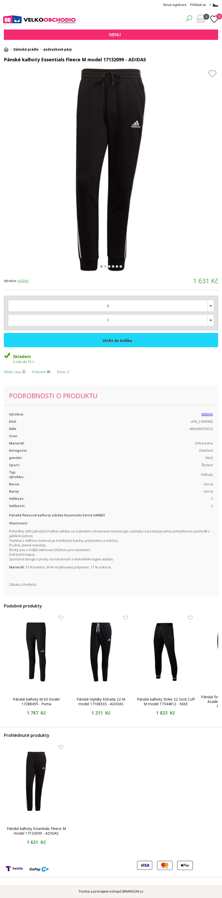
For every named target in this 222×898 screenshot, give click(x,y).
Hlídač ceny (12, 372)
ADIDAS (23, 281)
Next (214, 170)
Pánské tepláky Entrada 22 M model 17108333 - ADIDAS (101, 701)
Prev (7, 170)
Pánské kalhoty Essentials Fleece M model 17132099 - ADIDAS (36, 831)
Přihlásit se (198, 5)
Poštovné (39, 372)
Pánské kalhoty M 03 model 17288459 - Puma (36, 701)
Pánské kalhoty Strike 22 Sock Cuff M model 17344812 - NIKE (166, 701)
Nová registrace (175, 5)
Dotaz (61, 372)
